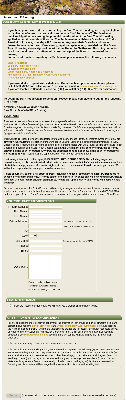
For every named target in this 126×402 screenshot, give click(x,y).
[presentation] (31, 378)
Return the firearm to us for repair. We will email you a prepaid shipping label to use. (55, 305)
